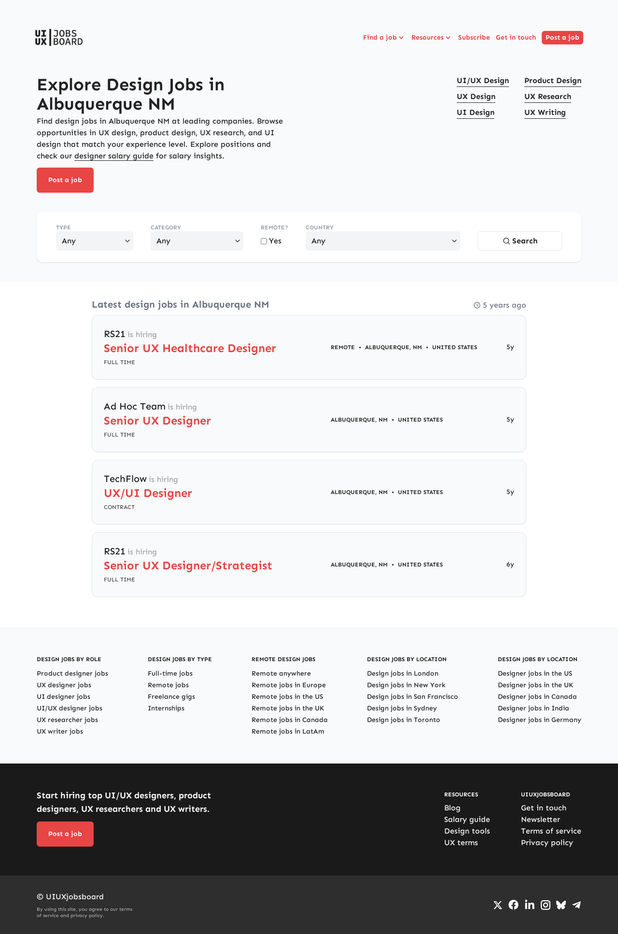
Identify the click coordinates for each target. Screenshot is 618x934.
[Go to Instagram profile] (545, 905)
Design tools (467, 830)
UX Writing (545, 112)
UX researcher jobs (67, 720)
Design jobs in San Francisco (412, 697)
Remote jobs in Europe (289, 685)
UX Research (547, 96)
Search (520, 240)
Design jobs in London (402, 673)
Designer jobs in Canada (537, 697)
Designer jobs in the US (535, 673)
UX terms (461, 842)
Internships (166, 708)
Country (320, 227)
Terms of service (551, 830)
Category (166, 227)
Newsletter (540, 819)
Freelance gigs (171, 697)
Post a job (562, 37)
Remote (343, 347)
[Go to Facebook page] (513, 905)
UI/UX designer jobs (69, 708)
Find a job (384, 37)
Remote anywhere (281, 673)
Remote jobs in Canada (290, 720)
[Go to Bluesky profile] (561, 905)
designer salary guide (114, 155)
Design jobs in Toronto (403, 720)
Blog (452, 807)
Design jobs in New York (406, 685)
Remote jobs (168, 685)
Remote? (274, 227)
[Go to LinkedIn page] (529, 905)
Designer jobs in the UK (535, 685)
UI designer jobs (63, 697)
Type (63, 227)
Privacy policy (547, 842)
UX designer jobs (64, 685)
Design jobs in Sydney (402, 708)
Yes (271, 240)
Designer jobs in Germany (539, 720)
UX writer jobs (60, 731)
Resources (431, 37)
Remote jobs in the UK (288, 708)
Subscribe (474, 37)
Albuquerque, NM (393, 347)
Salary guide (467, 819)
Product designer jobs (72, 673)
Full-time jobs (170, 673)
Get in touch (516, 37)
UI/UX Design (483, 80)
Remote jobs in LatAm (288, 731)
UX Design (476, 96)
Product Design (552, 80)
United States (454, 347)
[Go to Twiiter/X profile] (498, 905)
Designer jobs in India (533, 708)
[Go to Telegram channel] (576, 905)
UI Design (475, 112)
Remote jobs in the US (287, 697)
